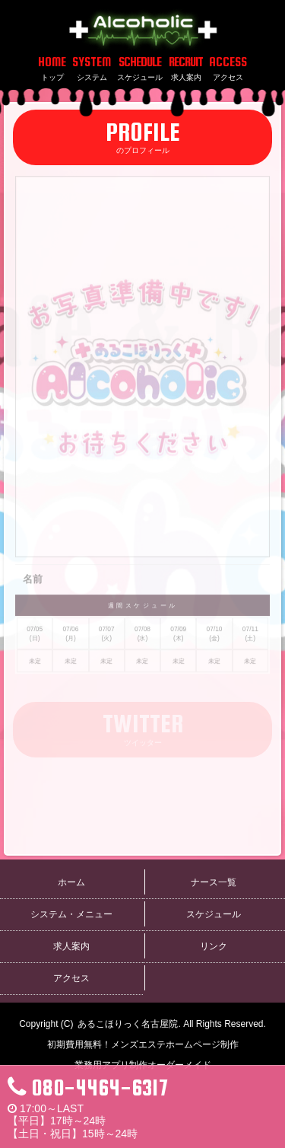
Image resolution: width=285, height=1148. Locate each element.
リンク (213, 946)
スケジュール (213, 914)
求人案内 (71, 946)
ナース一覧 (213, 882)
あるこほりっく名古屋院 (128, 1024)
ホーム (71, 882)
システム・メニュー (71, 914)
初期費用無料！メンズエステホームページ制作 (143, 1044)
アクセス (71, 978)
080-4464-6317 (88, 1087)
